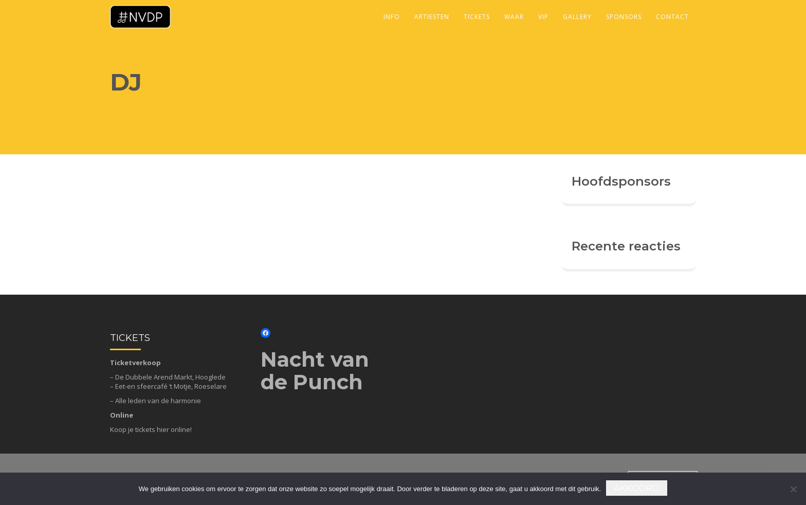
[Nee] (793, 489)
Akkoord (637, 488)
